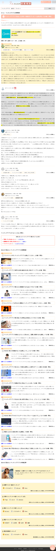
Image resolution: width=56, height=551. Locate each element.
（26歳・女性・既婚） (11, 167)
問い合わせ (41, 546)
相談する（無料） (46, 1)
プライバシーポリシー (32, 546)
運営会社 (20, 546)
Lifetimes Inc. (26, 548)
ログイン (54, 1)
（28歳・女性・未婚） (11, 215)
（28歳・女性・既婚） (13, 192)
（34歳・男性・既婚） (12, 129)
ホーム (15, 546)
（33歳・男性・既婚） (12, 44)
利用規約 (25, 546)
